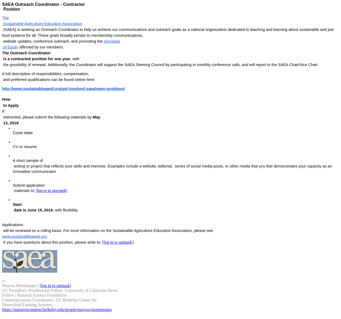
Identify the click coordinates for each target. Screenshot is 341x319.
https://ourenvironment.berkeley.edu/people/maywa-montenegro (57, 309)
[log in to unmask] (51, 191)
